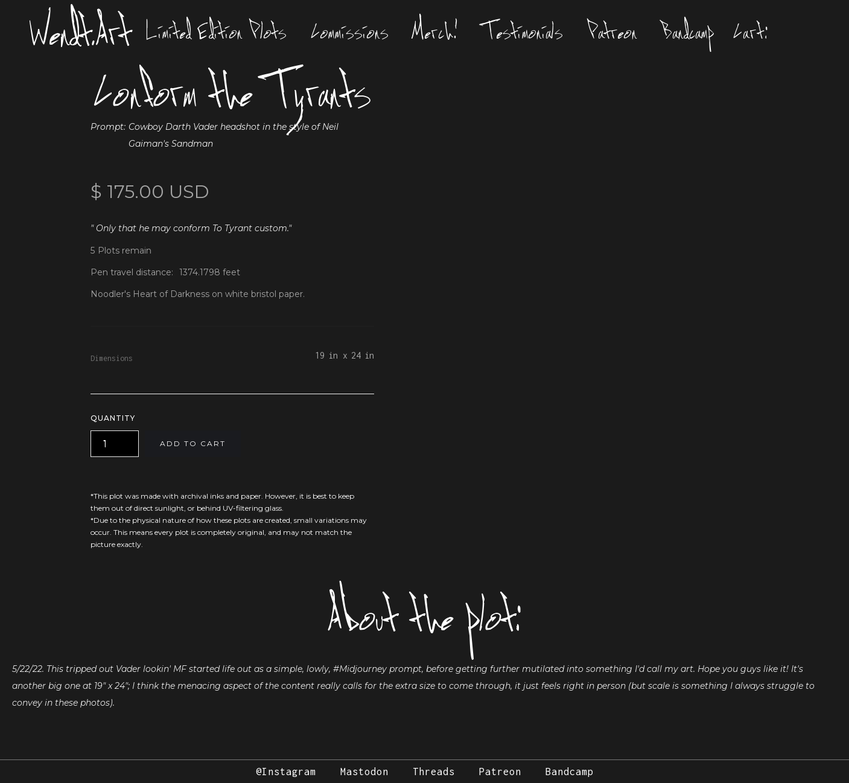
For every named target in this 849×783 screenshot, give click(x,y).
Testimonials (523, 31)
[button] (753, 31)
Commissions (350, 31)
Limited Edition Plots (216, 31)
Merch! (436, 31)
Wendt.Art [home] (80, 31)
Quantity (113, 418)
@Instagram (286, 771)
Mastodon (364, 771)
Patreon (612, 31)
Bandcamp (687, 31)
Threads (434, 771)
